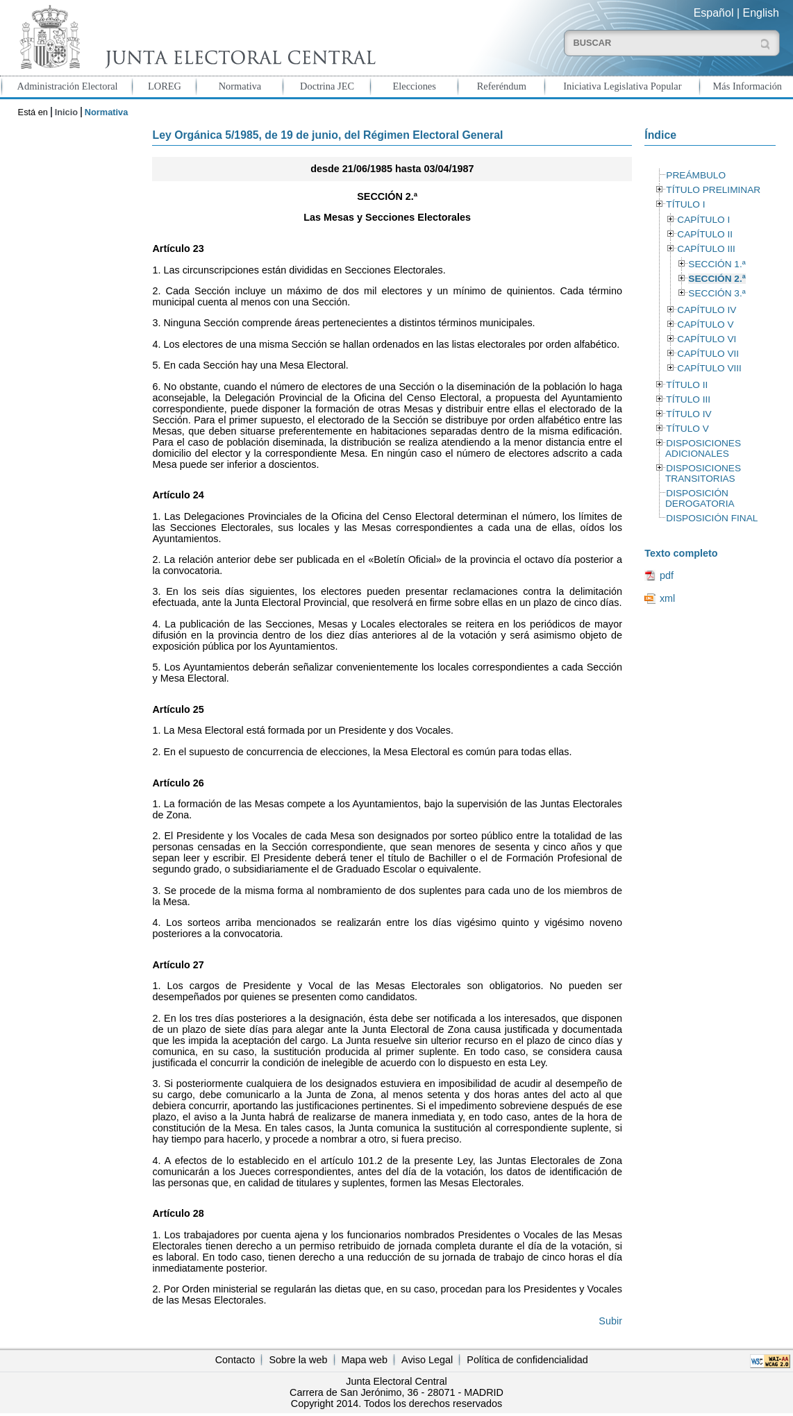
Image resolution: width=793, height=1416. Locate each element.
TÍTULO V (687, 428)
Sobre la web (298, 1359)
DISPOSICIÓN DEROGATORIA (700, 498)
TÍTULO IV (688, 414)
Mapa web (364, 1359)
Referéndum (501, 86)
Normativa (240, 86)
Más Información (748, 86)
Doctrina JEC (327, 86)
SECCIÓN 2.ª (716, 278)
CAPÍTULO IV (706, 310)
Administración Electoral (67, 86)
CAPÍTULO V (705, 324)
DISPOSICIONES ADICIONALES (703, 448)
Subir (610, 1320)
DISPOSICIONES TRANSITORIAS (703, 473)
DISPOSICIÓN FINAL (712, 518)
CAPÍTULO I (703, 219)
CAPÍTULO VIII (709, 368)
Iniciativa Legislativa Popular (622, 86)
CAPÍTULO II (705, 234)
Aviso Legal (427, 1359)
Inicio (66, 112)
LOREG (164, 86)
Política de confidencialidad (527, 1359)
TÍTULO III (688, 399)
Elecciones (414, 86)
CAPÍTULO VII (708, 353)
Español (714, 13)
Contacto (235, 1359)
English (761, 13)
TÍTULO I (685, 204)
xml (667, 598)
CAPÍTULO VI (706, 339)
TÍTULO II (687, 385)
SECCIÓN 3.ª (716, 293)
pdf (667, 575)
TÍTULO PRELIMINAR (713, 190)
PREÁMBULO (696, 175)
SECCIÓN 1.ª (716, 264)
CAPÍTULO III (706, 249)
